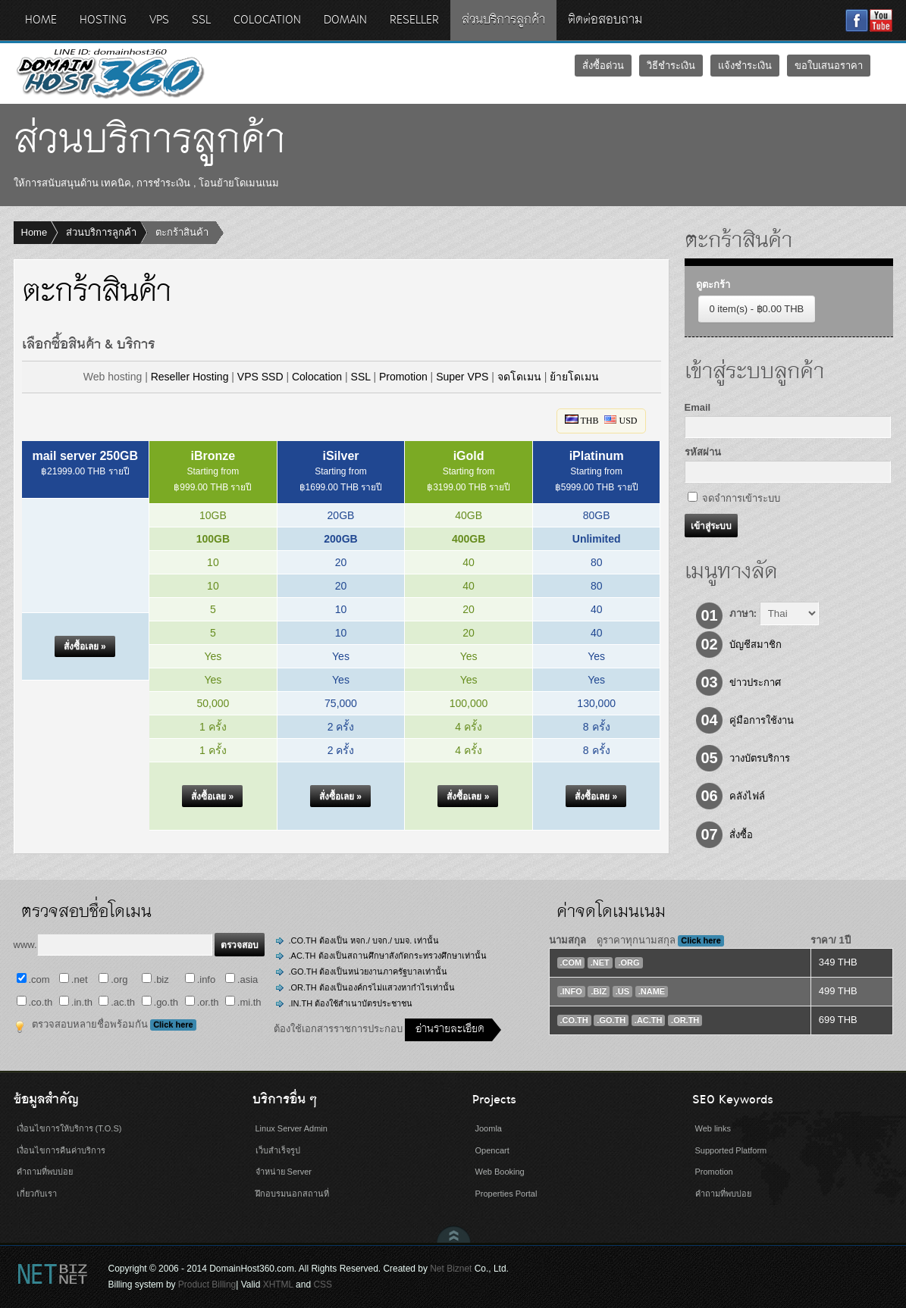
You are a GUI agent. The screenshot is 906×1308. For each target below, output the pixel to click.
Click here (173, 1024)
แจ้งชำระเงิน (745, 65)
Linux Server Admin (291, 1128)
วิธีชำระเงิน (671, 65)
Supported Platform (731, 1150)
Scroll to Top (454, 1234)
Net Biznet (451, 1268)
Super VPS (462, 377)
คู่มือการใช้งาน (761, 720)
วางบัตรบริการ (759, 758)
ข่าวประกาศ (755, 682)
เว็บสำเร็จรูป (277, 1150)
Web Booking (500, 1171)
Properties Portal (506, 1193)
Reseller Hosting (190, 377)
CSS (322, 1284)
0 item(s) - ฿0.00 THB (757, 308)
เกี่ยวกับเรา (37, 1193)
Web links (713, 1128)
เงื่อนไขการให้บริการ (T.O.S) (69, 1128)
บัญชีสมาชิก (755, 644)
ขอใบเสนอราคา (829, 65)
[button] (85, 647)
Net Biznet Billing (51, 1273)
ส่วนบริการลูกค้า (101, 232)
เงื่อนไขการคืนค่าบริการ (61, 1150)
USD (620, 420)
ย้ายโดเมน (574, 377)
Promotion (403, 377)
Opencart (492, 1150)
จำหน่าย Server (283, 1171)
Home (34, 232)
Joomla (488, 1128)
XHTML (278, 1284)
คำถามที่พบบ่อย (45, 1171)
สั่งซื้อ (741, 834)
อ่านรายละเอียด (449, 1029)
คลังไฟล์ (747, 796)
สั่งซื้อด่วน (603, 65)
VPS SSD (260, 377)
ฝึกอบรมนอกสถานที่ (292, 1193)
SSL (361, 377)
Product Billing (207, 1284)
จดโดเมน (519, 377)
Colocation (317, 377)
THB (582, 420)
